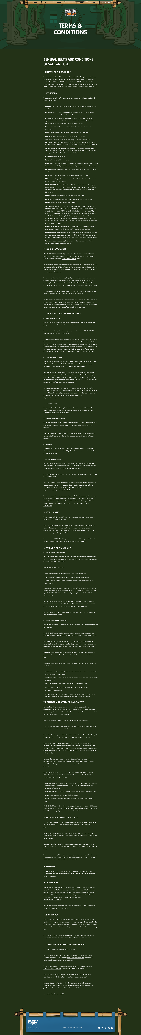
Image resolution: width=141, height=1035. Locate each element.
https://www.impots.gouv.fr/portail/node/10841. (58, 490)
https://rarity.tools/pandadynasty (53, 398)
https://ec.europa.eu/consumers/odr (77, 977)
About (64, 1027)
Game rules (79, 1027)
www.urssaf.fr (74, 498)
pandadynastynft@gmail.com (52, 900)
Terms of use (71, 1027)
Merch (70, 3)
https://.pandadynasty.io (69, 258)
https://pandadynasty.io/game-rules (86, 166)
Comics (59, 3)
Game (93, 3)
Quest (47, 3)
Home (35, 3)
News (82, 3)
